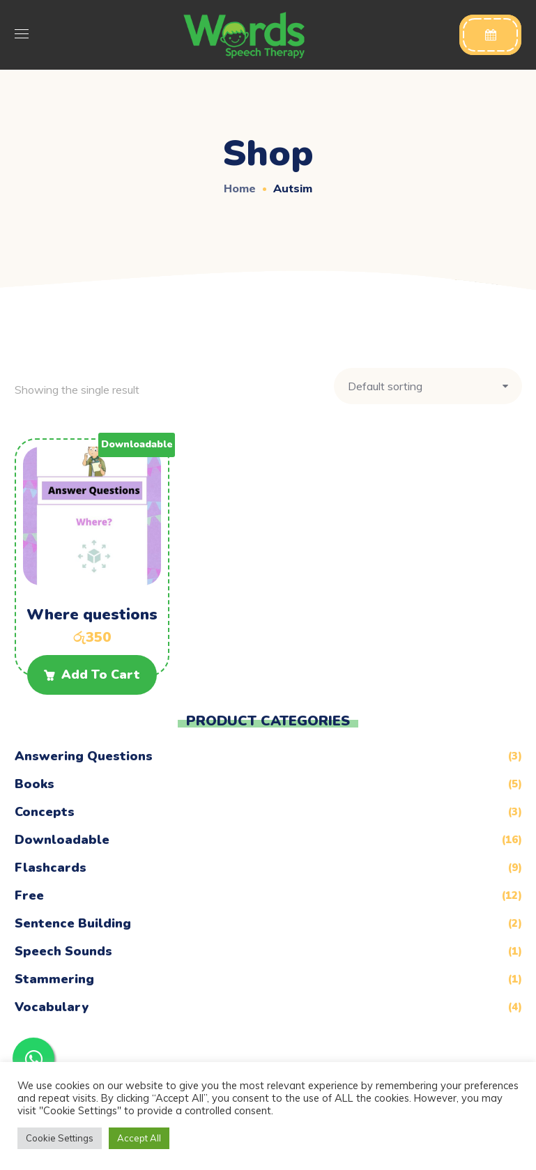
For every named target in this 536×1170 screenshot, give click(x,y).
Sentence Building (73, 923)
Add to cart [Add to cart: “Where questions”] (100, 674)
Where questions (92, 614)
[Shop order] (428, 386)
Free (29, 895)
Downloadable (62, 839)
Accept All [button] (139, 1138)
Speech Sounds (63, 951)
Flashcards (50, 867)
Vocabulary (52, 1007)
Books (34, 784)
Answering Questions (84, 756)
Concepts (45, 811)
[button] (490, 35)
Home (240, 188)
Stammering (54, 979)
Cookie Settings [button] (59, 1138)
